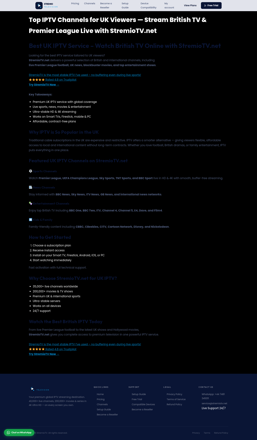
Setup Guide (125, 5)
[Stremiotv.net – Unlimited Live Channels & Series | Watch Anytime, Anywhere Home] (48, 5)
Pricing (75, 3)
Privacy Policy (174, 394)
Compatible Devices (143, 404)
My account (169, 5)
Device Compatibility (148, 5)
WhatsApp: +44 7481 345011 (213, 396)
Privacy (196, 432)
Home (100, 394)
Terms (207, 432)
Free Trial (211, 5)
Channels (89, 3)
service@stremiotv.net (214, 403)
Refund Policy (174, 404)
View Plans (190, 5)
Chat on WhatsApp (19, 432)
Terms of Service (176, 399)
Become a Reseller (106, 5)
